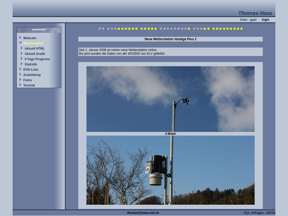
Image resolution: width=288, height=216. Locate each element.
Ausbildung (32, 75)
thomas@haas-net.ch (143, 213)
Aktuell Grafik (35, 54)
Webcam (29, 38)
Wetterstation (33, 43)
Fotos (27, 80)
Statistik (31, 64)
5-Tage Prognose (37, 59)
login (265, 20)
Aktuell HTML (35, 48)
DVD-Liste (30, 69)
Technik (29, 85)
